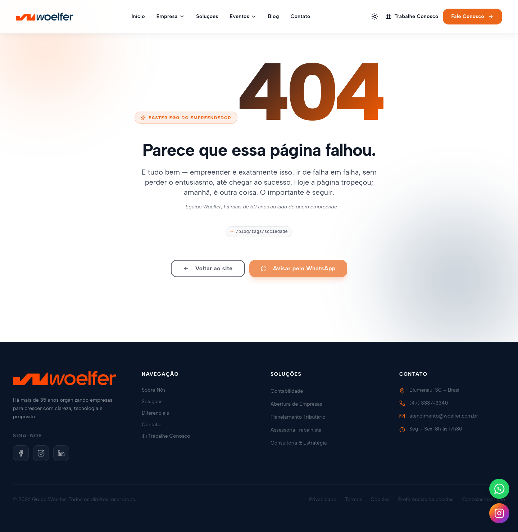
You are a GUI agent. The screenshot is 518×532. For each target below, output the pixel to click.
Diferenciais (158, 413)
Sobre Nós (156, 390)
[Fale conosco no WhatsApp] (499, 489)
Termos (353, 499)
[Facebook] (21, 453)
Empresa (170, 16)
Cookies (380, 499)
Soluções (207, 16)
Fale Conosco (472, 16)
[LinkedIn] (61, 453)
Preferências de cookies (426, 499)
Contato (300, 16)
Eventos (243, 16)
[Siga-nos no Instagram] (499, 513)
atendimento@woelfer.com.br (443, 416)
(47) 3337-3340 (428, 403)
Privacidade (322, 499)
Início (138, 16)
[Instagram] (41, 453)
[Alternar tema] (374, 16)
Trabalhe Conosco (412, 16)
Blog (273, 16)
